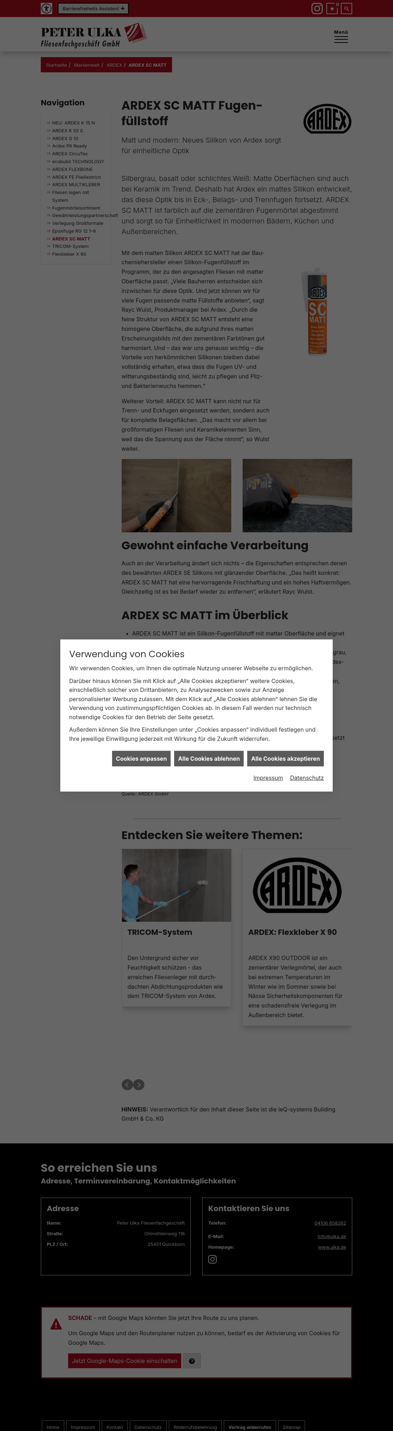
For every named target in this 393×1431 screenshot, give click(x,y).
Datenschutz (307, 772)
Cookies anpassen (141, 753)
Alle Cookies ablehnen (209, 753)
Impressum (268, 772)
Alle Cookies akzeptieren (285, 753)
